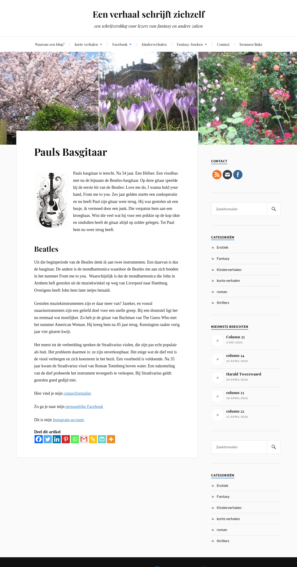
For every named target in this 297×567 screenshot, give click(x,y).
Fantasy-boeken (190, 44)
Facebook (119, 44)
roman (222, 291)
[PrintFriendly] (102, 439)
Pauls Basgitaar (70, 151)
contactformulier (77, 393)
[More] (111, 439)
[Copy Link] (93, 439)
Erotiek (222, 247)
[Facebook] (39, 439)
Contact (223, 44)
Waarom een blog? (50, 44)
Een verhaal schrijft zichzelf (148, 14)
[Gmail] (84, 439)
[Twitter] (48, 439)
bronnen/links (251, 44)
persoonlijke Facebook (84, 406)
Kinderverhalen (154, 44)
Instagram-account (68, 419)
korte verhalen (86, 44)
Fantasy (223, 258)
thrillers (223, 302)
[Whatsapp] (75, 439)
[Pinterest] (66, 439)
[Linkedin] (57, 439)
